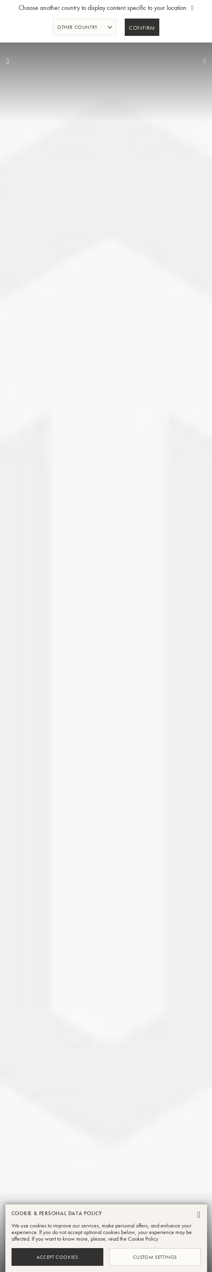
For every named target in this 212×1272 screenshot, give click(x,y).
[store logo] (106, 61)
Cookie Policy (143, 1238)
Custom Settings (155, 1256)
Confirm (142, 28)
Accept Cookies (57, 1256)
